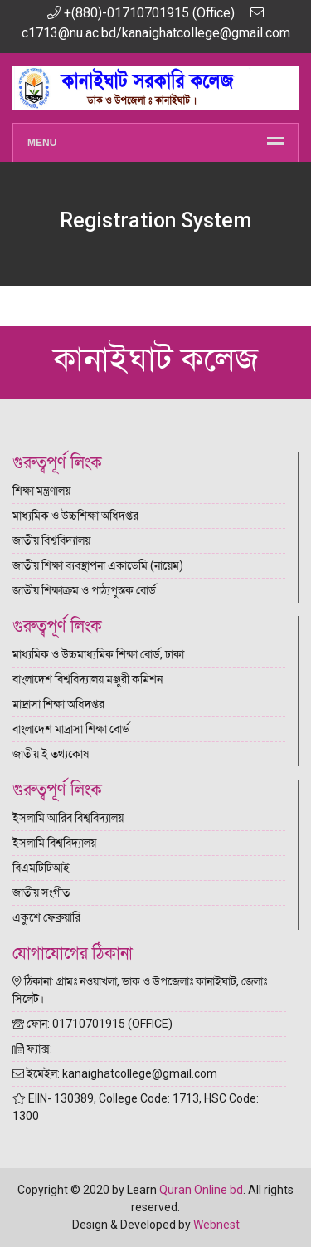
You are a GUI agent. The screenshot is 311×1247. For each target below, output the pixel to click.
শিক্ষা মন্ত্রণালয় (41, 490)
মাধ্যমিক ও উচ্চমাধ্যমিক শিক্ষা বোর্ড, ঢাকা (98, 654)
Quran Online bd (201, 1189)
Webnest (216, 1224)
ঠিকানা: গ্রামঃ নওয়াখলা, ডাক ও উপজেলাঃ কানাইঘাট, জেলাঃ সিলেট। (139, 990)
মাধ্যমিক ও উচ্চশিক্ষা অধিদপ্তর (75, 515)
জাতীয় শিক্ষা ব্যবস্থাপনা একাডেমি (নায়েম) (97, 565)
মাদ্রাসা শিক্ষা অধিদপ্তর (58, 704)
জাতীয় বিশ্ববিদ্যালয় (51, 540)
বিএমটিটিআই (41, 867)
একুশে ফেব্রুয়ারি (46, 917)
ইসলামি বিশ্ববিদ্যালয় (54, 842)
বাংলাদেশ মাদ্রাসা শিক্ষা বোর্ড (70, 729)
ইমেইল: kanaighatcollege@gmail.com (114, 1073)
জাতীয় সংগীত (41, 892)
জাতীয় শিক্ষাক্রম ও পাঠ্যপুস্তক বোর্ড (84, 590)
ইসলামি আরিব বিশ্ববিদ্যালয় (68, 817)
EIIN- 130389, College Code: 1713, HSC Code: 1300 (135, 1107)
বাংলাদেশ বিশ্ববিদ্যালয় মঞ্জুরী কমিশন (87, 679)
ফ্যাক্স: (32, 1048)
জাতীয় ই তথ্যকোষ (50, 753)
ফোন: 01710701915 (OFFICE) (92, 1023)
